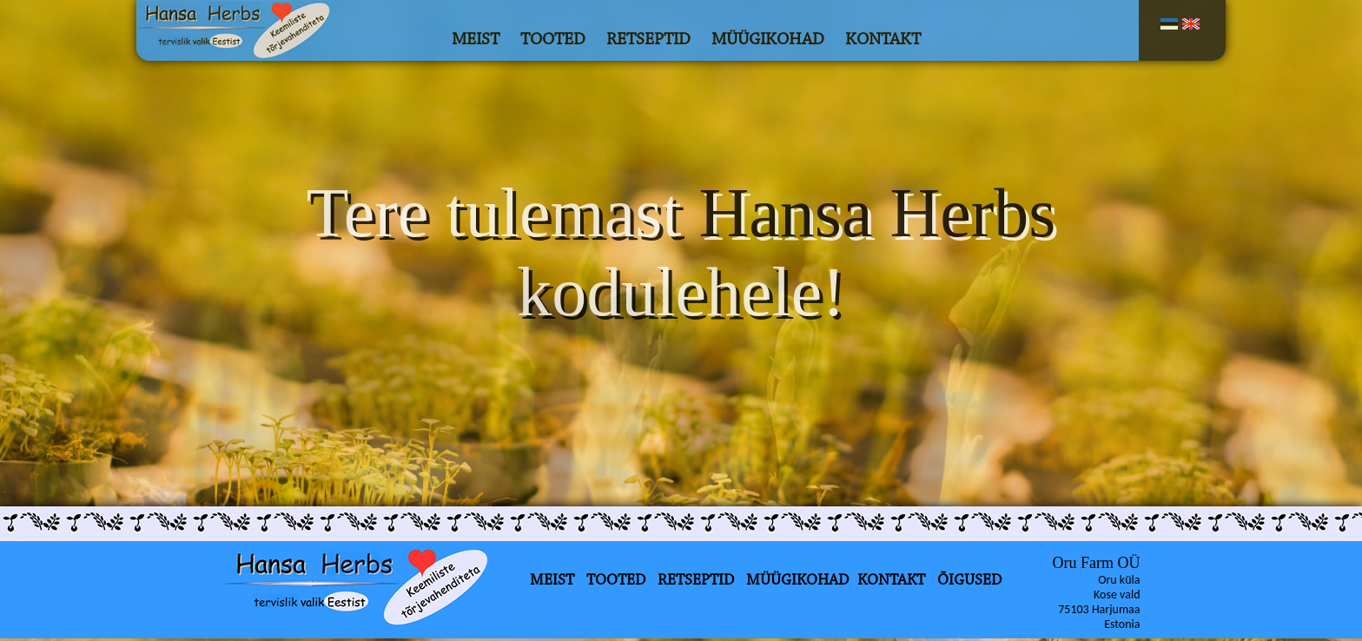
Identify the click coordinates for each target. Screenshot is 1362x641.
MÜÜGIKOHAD (767, 40)
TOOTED (552, 40)
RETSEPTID (648, 40)
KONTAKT (883, 40)
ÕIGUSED (969, 581)
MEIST (475, 40)
